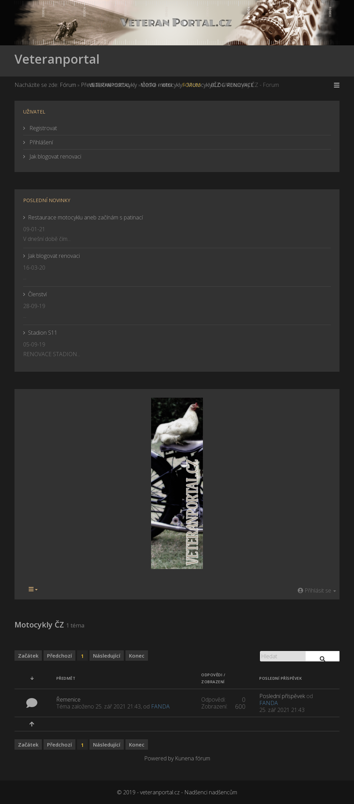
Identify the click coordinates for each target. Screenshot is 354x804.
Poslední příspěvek (282, 696)
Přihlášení (40, 142)
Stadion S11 (42, 332)
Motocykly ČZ (39, 624)
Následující (106, 655)
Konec (137, 655)
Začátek (28, 655)
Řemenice (68, 699)
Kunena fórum (192, 758)
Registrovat (42, 128)
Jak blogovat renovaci (54, 156)
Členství (37, 294)
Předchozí (59, 655)
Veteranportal (57, 59)
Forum (192, 85)
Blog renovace (232, 85)
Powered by (159, 758)
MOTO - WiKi (156, 85)
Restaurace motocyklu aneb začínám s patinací (85, 217)
